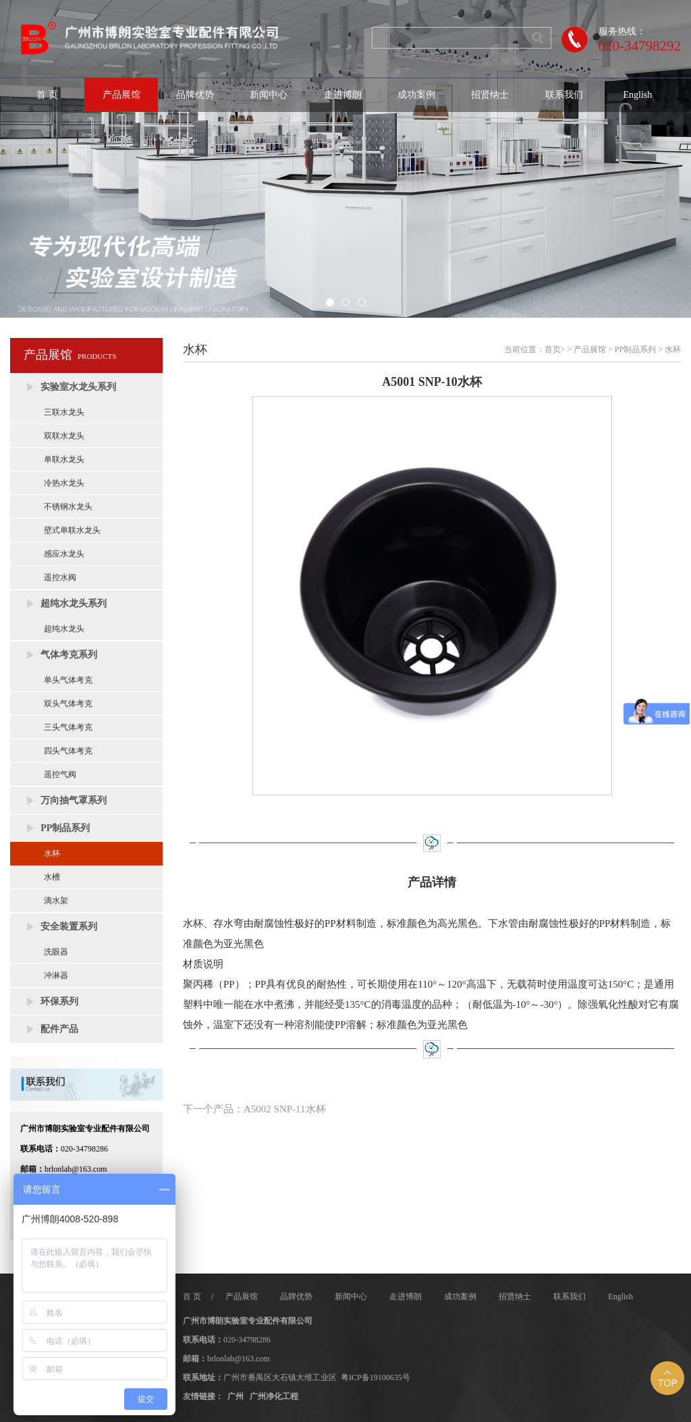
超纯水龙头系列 (73, 603)
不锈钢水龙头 (68, 506)
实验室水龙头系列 (78, 387)
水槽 (52, 877)
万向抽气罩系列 (73, 800)
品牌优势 (195, 95)
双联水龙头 (64, 435)
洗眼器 (56, 952)
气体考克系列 (68, 655)
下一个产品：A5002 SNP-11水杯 (254, 1109)
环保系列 (59, 1001)
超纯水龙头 (64, 628)
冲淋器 (56, 975)
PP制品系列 (65, 828)
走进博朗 (343, 95)
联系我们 (564, 95)
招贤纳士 (490, 95)
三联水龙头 (64, 412)
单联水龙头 (64, 459)
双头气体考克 (68, 703)
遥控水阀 (60, 577)
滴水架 (56, 900)
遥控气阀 (60, 774)
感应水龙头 (64, 554)
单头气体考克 (68, 680)
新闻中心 (268, 95)
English (638, 95)
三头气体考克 (68, 727)
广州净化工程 (274, 1396)
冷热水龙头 (64, 483)
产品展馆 (121, 95)
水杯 (52, 853)
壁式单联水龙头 (72, 530)
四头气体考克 (68, 751)
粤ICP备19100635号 (375, 1377)
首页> (555, 349)
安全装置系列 (68, 926)
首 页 (47, 95)
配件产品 (59, 1029)
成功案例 (416, 95)
